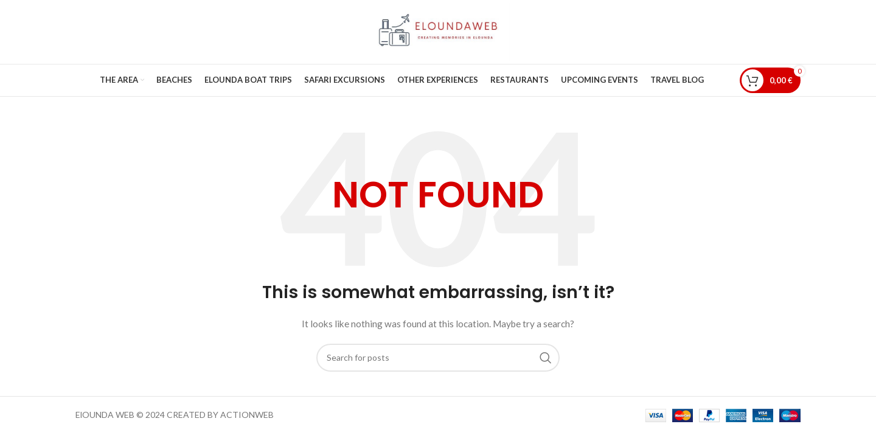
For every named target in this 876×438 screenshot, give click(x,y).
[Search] (438, 358)
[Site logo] (438, 31)
